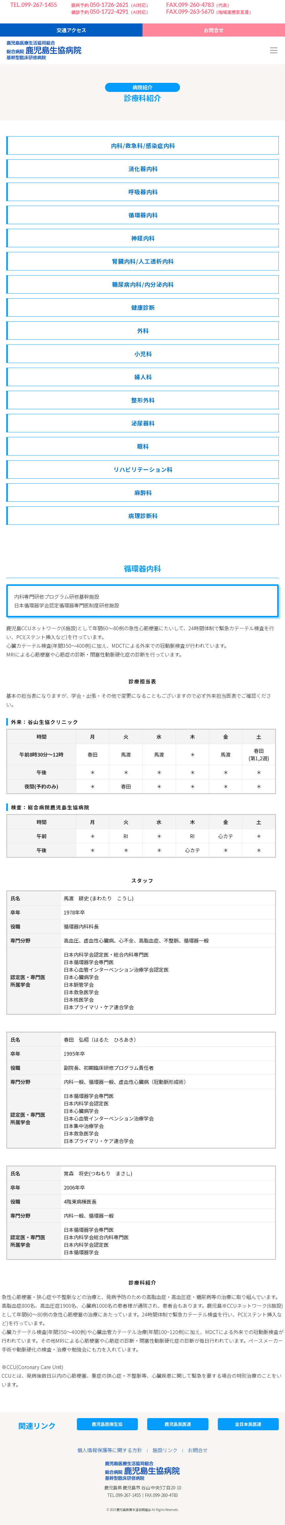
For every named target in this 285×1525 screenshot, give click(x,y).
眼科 (143, 446)
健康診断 (143, 307)
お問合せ (214, 30)
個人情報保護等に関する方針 (109, 1450)
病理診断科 (143, 515)
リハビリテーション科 (143, 469)
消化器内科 (143, 168)
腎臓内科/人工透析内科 (143, 261)
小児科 (143, 354)
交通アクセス (71, 30)
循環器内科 (143, 215)
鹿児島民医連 (178, 1424)
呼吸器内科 (143, 192)
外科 (143, 330)
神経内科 (143, 238)
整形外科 (143, 400)
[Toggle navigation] (273, 50)
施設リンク (165, 1450)
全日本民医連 (248, 1424)
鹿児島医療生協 (107, 1424)
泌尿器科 (143, 423)
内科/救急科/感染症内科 (143, 145)
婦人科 (143, 377)
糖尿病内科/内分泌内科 (143, 284)
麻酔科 (143, 492)
